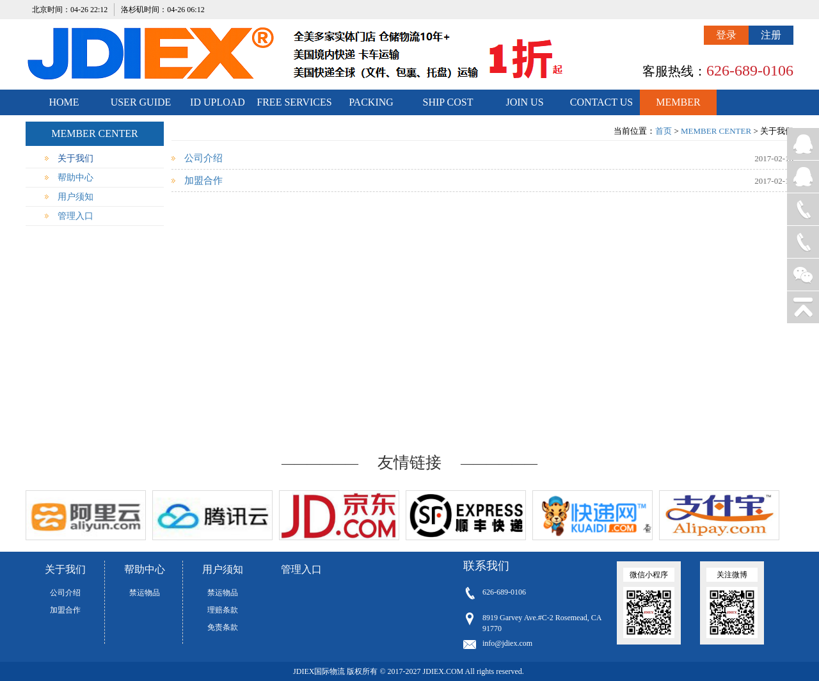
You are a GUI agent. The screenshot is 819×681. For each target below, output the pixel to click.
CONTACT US (601, 102)
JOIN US (524, 102)
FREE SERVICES (294, 102)
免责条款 (222, 627)
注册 (771, 34)
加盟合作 (203, 180)
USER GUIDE (141, 102)
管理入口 (75, 216)
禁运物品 (144, 592)
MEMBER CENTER (678, 106)
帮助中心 (75, 177)
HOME (64, 102)
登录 (726, 34)
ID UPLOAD (217, 102)
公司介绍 (203, 158)
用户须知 (75, 197)
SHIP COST (448, 102)
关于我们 (75, 158)
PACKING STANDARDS (371, 106)
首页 (663, 131)
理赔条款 (222, 609)
